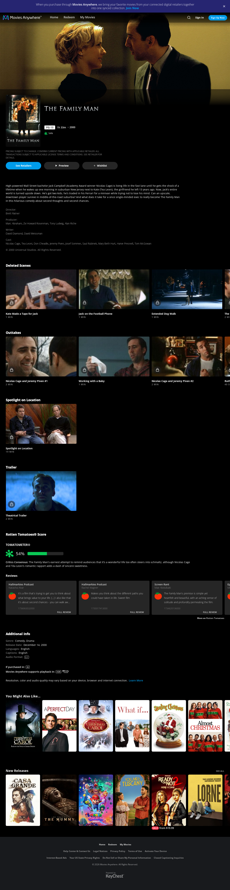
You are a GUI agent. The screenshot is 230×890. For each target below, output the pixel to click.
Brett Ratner (13, 213)
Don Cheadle (41, 243)
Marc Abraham (14, 223)
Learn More (136, 680)
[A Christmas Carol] (96, 726)
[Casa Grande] (23, 800)
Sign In (199, 17)
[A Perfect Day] (59, 726)
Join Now (132, 8)
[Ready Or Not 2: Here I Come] (169, 802)
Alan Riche (70, 223)
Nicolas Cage (13, 243)
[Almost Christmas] (205, 726)
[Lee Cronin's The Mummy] (59, 800)
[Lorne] (205, 800)
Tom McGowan (143, 243)
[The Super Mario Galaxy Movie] (96, 800)
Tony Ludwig (56, 223)
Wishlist (100, 165)
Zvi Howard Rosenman (35, 223)
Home (54, 17)
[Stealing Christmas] (169, 726)
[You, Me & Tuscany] (132, 800)
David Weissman (33, 233)
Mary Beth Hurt (107, 243)
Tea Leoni (27, 243)
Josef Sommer (73, 243)
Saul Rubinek (89, 243)
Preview (62, 165)
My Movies (87, 17)
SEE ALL (220, 771)
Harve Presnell (125, 243)
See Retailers (23, 165)
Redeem (69, 17)
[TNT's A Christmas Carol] (23, 726)
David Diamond (14, 233)
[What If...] (132, 726)
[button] (41, 289)
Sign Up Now (218, 17)
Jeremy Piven (57, 243)
